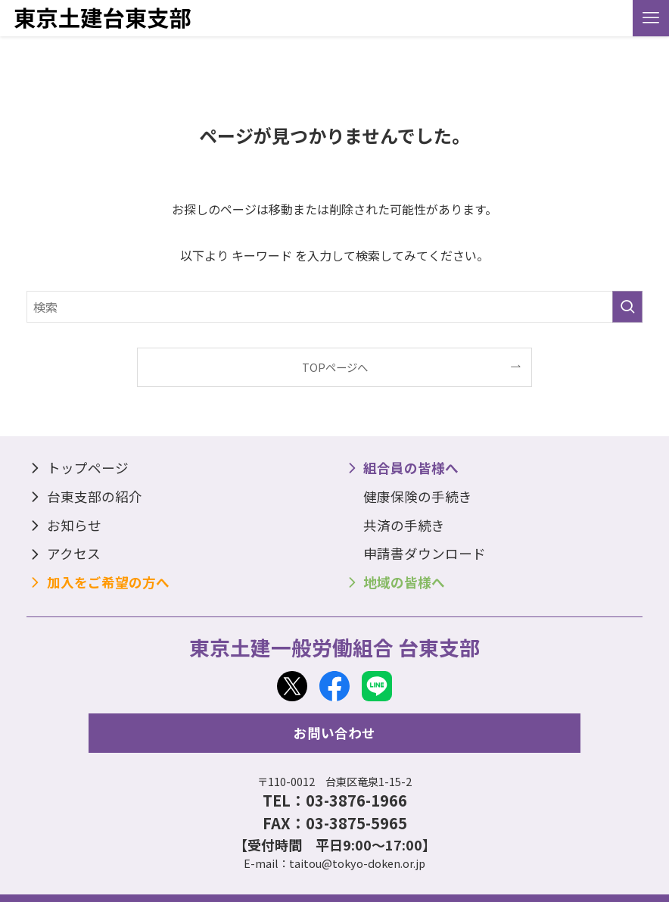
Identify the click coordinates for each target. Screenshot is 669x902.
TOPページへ (335, 367)
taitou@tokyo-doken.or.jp (357, 863)
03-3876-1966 (356, 800)
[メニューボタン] (651, 18)
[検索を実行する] (627, 307)
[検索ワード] (334, 307)
